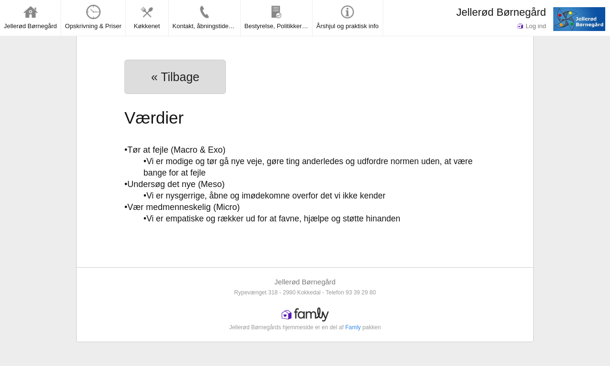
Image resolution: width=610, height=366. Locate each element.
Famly (353, 327)
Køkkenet (147, 17)
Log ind (531, 26)
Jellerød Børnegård (501, 12)
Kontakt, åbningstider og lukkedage (206, 17)
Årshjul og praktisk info (347, 17)
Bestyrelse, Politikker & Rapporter (278, 17)
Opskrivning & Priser (93, 17)
